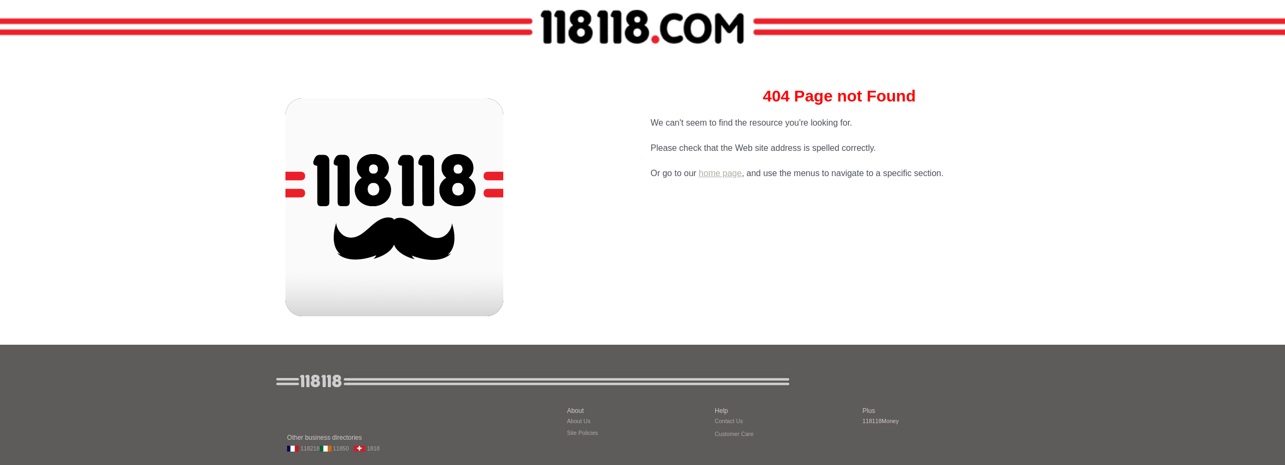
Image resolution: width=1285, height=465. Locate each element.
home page (720, 173)
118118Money (881, 421)
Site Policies (582, 433)
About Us (579, 421)
